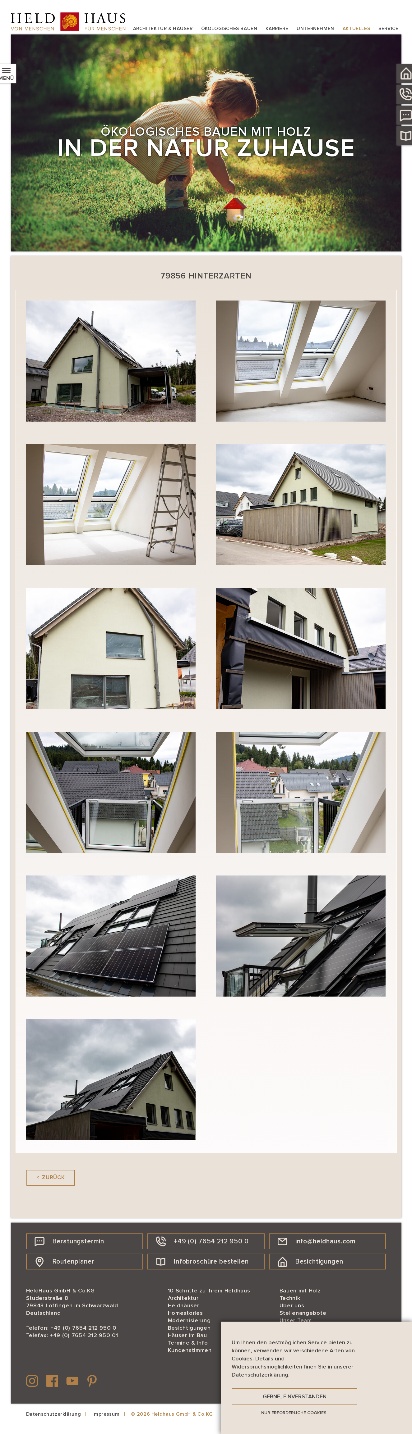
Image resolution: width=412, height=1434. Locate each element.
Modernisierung (189, 1320)
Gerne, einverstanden (294, 1397)
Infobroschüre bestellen (202, 1262)
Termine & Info (188, 1343)
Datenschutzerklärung (53, 1414)
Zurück (53, 1177)
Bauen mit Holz (300, 1291)
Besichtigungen (310, 1262)
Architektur (183, 1298)
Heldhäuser (183, 1306)
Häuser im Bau (187, 1335)
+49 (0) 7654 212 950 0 (202, 1241)
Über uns (292, 1306)
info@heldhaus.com (316, 1241)
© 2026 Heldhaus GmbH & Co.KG (172, 1414)
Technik (290, 1298)
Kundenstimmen (190, 1350)
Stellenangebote (303, 1313)
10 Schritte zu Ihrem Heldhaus (209, 1291)
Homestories (185, 1313)
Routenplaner (64, 1262)
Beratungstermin (69, 1241)
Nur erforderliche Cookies (293, 1413)
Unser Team (296, 1320)
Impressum (105, 1414)
